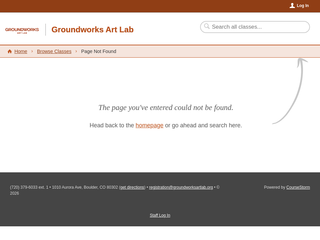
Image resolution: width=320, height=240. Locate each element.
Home (20, 51)
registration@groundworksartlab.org (181, 187)
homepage (149, 125)
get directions (132, 187)
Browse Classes (54, 51)
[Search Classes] (251, 27)
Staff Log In (160, 215)
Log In (303, 5)
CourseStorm (298, 187)
